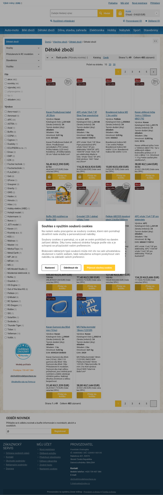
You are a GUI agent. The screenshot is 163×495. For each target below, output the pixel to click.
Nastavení (50, 268)
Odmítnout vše (71, 268)
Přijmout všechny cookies (99, 268)
